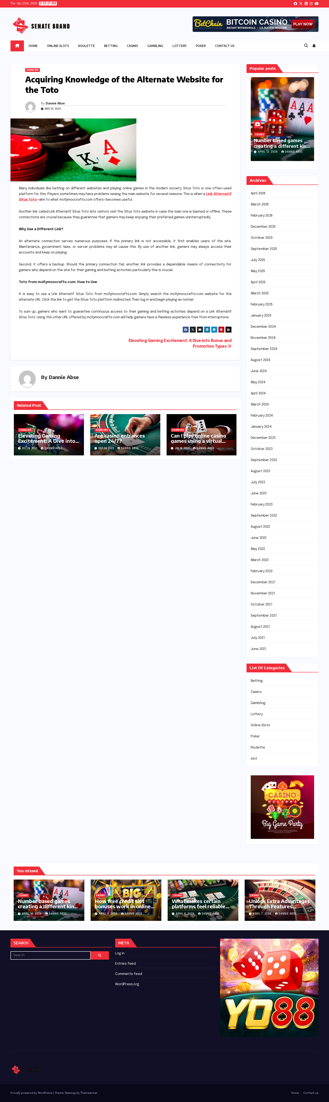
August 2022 (260, 527)
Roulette (86, 46)
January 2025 (261, 315)
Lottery (179, 46)
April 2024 (258, 393)
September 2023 (264, 460)
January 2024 (261, 427)
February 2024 (262, 415)
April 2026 (258, 193)
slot (254, 758)
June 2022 (259, 538)
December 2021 (263, 582)
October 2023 (262, 449)
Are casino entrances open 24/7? (119, 438)
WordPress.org (127, 984)
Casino (132, 46)
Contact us (224, 46)
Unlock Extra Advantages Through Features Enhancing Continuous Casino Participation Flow (280, 909)
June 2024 (259, 371)
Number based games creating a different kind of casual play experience (282, 145)
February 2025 (262, 304)
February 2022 (262, 571)
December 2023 (263, 438)
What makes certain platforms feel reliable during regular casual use (202, 906)
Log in (119, 953)
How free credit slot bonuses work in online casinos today (123, 906)
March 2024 (260, 404)
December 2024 (263, 327)
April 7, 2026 (262, 914)
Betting (111, 46)
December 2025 (263, 227)
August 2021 (260, 627)
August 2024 (261, 360)
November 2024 (263, 338)
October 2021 (261, 604)
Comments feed (128, 974)
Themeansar (88, 1093)
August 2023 (260, 471)
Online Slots (58, 46)
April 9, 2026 (108, 914)
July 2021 (258, 638)
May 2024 (258, 382)
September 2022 (264, 515)
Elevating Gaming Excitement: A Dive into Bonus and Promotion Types (46, 443)
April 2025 (258, 282)
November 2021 (263, 593)
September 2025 (264, 249)
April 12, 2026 (268, 152)
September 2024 (264, 349)
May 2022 (258, 549)
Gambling (155, 46)
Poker (201, 46)
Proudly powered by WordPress (31, 1093)
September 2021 (264, 615)
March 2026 (260, 204)
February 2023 (262, 504)
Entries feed (125, 964)
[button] (306, 46)
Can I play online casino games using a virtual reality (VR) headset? (198, 440)
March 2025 (260, 293)
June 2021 (258, 649)
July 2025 (258, 260)
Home (33, 46)
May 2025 (258, 271)
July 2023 (258, 482)
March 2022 (260, 560)
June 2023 (259, 493)
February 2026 (262, 215)
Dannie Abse (55, 103)
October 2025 (262, 238)
